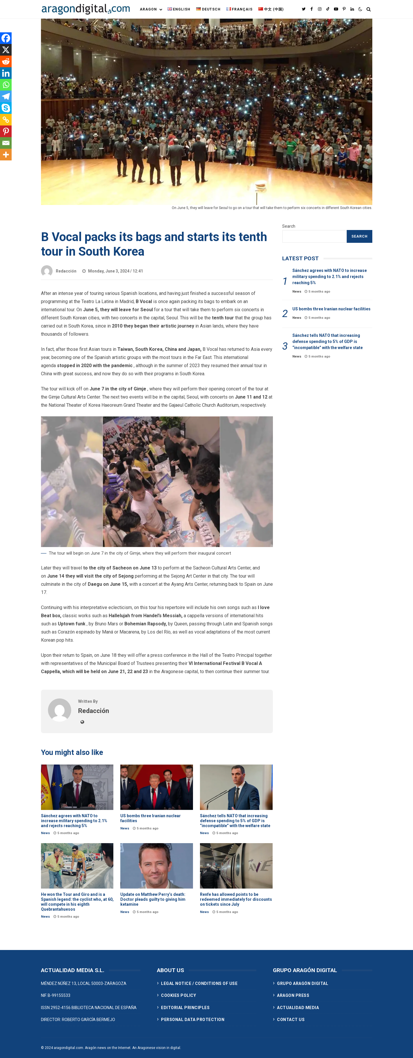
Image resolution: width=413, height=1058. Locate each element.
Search (288, 226)
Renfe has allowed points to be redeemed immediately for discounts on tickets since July (236, 866)
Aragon (148, 9)
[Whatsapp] (6, 85)
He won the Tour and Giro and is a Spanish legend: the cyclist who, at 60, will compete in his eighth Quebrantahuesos (77, 866)
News (45, 833)
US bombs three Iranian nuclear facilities (156, 787)
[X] (6, 50)
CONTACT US (291, 1019)
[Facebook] (6, 38)
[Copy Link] (6, 119)
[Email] (6, 143)
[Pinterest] (6, 131)
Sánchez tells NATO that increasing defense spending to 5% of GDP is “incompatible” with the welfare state (236, 787)
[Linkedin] (6, 73)
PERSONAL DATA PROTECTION (192, 1019)
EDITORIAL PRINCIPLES (185, 1007)
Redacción (58, 271)
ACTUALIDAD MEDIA (298, 1007)
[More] (6, 154)
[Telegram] (6, 96)
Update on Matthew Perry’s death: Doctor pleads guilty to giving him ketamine (156, 866)
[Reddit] (6, 61)
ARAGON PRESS (293, 995)
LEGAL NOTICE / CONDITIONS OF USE (199, 983)
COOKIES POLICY (178, 995)
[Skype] (6, 108)
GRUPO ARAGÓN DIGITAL (302, 983)
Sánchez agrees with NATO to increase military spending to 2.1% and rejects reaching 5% (77, 787)
